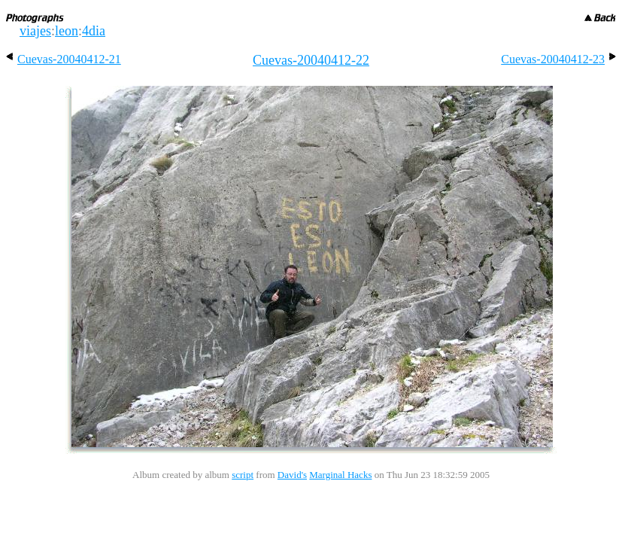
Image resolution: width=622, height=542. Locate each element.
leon (66, 30)
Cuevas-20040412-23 (558, 59)
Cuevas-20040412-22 (311, 60)
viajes (35, 30)
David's (292, 474)
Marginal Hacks (340, 474)
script (242, 474)
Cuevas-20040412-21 (63, 59)
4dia (93, 30)
